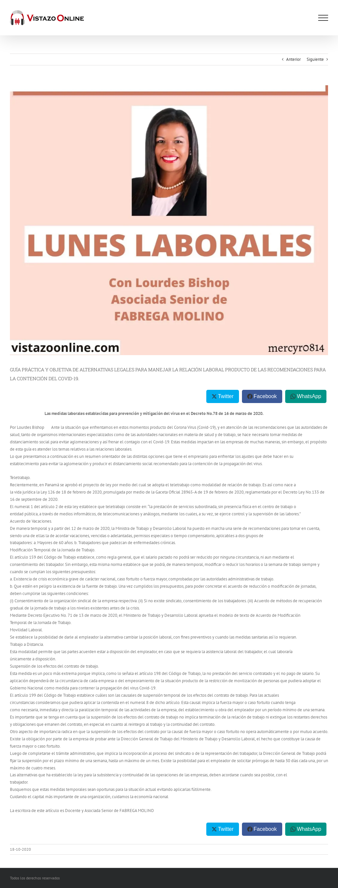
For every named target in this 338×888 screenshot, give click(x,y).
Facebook (265, 396)
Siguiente (315, 59)
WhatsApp (309, 396)
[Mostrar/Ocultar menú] (323, 18)
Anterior (293, 59)
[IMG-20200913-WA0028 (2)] (169, 220)
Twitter (225, 396)
